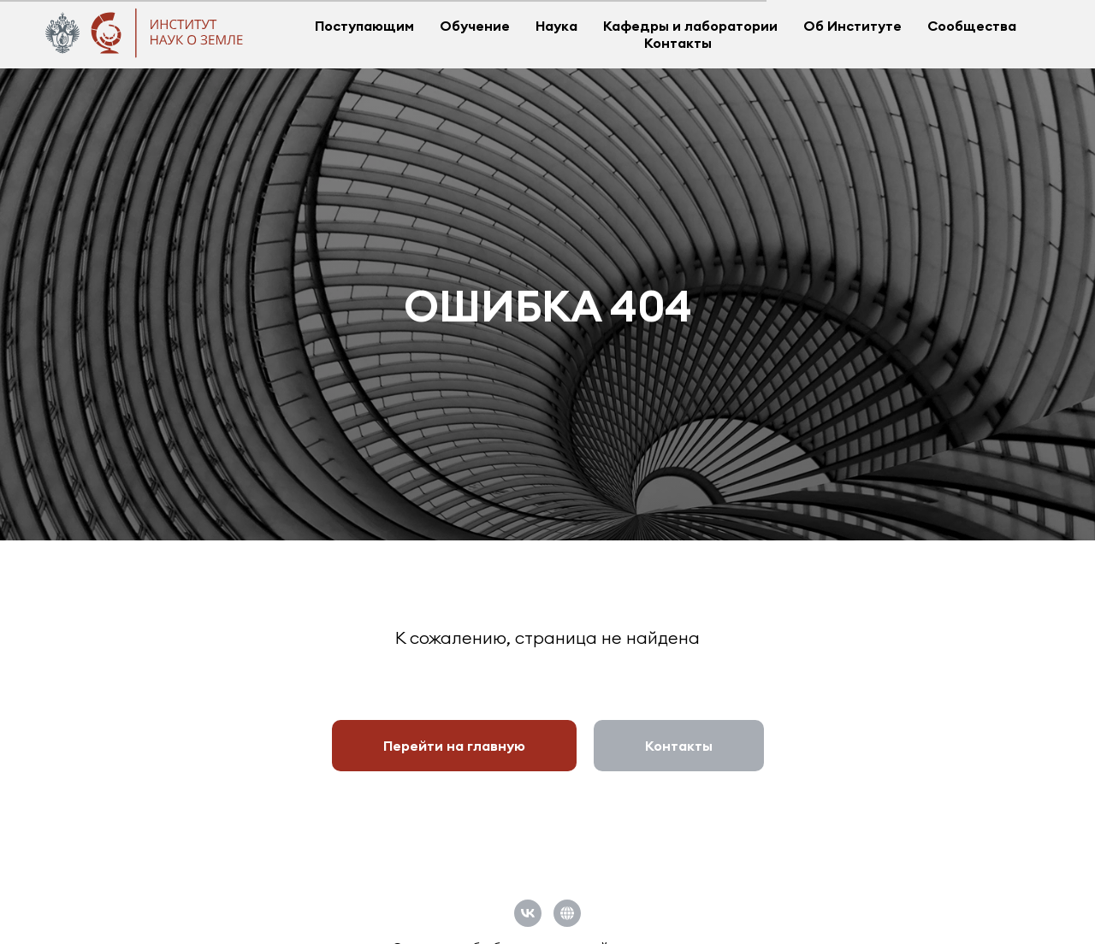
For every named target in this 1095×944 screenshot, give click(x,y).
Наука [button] (556, 25)
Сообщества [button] (971, 25)
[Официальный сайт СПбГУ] (567, 913)
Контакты (678, 42)
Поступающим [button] (364, 25)
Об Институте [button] (852, 25)
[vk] (528, 913)
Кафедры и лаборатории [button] (690, 25)
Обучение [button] (475, 25)
